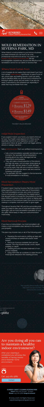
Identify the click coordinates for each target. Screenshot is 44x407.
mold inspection (11, 149)
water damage (15, 74)
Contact (11, 380)
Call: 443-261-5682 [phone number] (9, 376)
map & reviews (29, 393)
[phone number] (35, 33)
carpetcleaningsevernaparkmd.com (22, 400)
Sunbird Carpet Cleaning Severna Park (14, 58)
